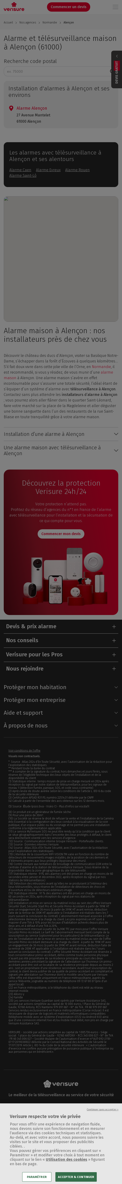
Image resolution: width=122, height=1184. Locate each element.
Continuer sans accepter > (102, 1114)
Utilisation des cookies (66, 1165)
